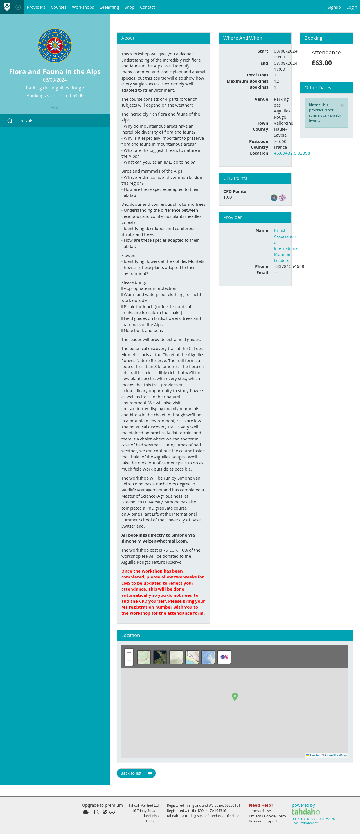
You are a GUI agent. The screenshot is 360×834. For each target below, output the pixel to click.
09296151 (232, 805)
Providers (36, 7)
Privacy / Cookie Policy (267, 816)
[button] (234, 697)
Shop (129, 7)
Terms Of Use (260, 810)
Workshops (83, 7)
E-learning (109, 7)
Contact (147, 7)
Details (20, 120)
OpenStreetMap (336, 755)
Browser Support (263, 821)
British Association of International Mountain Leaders (286, 245)
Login (351, 7)
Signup (334, 7)
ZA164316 (218, 810)
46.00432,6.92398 (292, 153)
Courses (58, 7)
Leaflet (313, 755)
